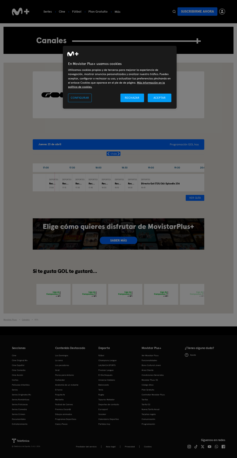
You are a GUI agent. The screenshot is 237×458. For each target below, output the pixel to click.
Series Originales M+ (21, 394)
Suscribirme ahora (197, 11)
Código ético (148, 385)
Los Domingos (61, 355)
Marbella (59, 399)
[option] (53, 294)
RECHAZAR (132, 97)
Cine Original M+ (20, 360)
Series (47, 11)
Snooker (102, 414)
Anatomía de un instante (66, 385)
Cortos (15, 380)
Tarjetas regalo (149, 414)
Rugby (101, 394)
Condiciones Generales (153, 375)
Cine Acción (17, 375)
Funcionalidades (149, 360)
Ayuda (190, 355)
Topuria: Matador (106, 399)
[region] (120, 77)
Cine (62, 11)
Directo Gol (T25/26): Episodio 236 (160, 183)
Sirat (57, 370)
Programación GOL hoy (184, 144)
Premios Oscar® (63, 409)
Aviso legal (111, 446)
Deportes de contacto (108, 404)
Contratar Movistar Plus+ (153, 394)
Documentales (19, 419)
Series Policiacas (20, 404)
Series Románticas (20, 399)
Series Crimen (18, 414)
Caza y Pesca (61, 424)
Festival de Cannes (64, 404)
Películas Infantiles (21, 385)
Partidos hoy (104, 424)
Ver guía (195, 197)
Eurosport (103, 409)
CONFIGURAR (80, 97)
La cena (59, 360)
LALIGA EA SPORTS (107, 365)
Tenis (100, 390)
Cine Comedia (18, 370)
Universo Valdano (106, 380)
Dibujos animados (63, 414)
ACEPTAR (160, 97)
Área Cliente (148, 370)
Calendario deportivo (130, 11)
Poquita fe (60, 394)
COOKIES (148, 446)
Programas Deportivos (65, 419)
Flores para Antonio (64, 375)
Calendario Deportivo (108, 419)
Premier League (106, 370)
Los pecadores (62, 365)
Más (155, 11)
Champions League (107, 360)
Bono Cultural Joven (151, 365)
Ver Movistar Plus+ (150, 355)
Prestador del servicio (86, 446)
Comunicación (148, 419)
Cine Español (18, 365)
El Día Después (105, 375)
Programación (148, 424)
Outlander (60, 380)
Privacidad (130, 446)
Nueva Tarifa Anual (150, 409)
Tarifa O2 (146, 404)
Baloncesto (103, 385)
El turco (58, 390)
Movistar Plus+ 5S (150, 380)
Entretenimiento (19, 424)
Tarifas (145, 399)
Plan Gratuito (98, 11)
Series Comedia (19, 409)
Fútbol (76, 11)
